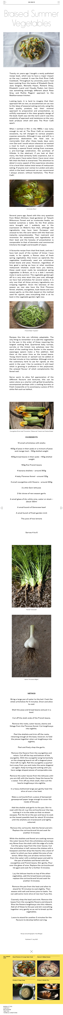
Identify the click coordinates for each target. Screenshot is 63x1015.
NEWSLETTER (7, 1006)
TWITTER (6, 1011)
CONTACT (6, 1008)
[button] (1, 507)
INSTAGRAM (7, 1009)
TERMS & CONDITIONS (10, 1012)
